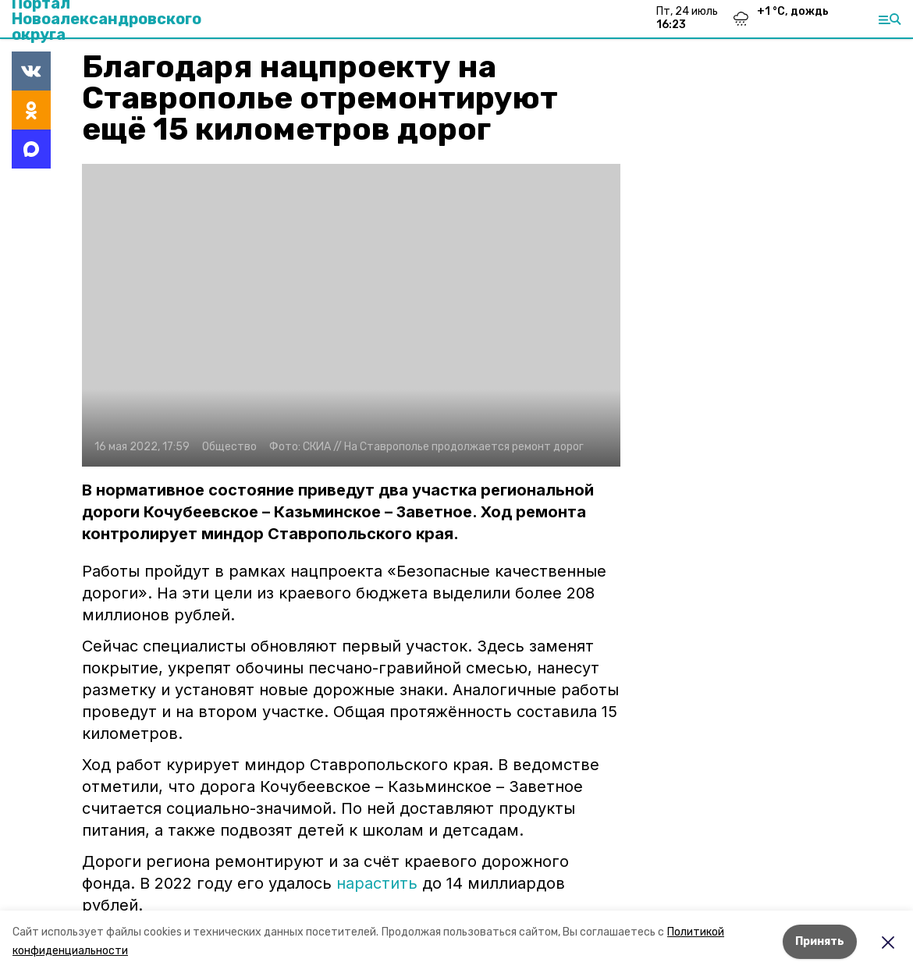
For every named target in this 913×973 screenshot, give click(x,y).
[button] (351, 315)
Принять (819, 941)
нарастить (376, 883)
